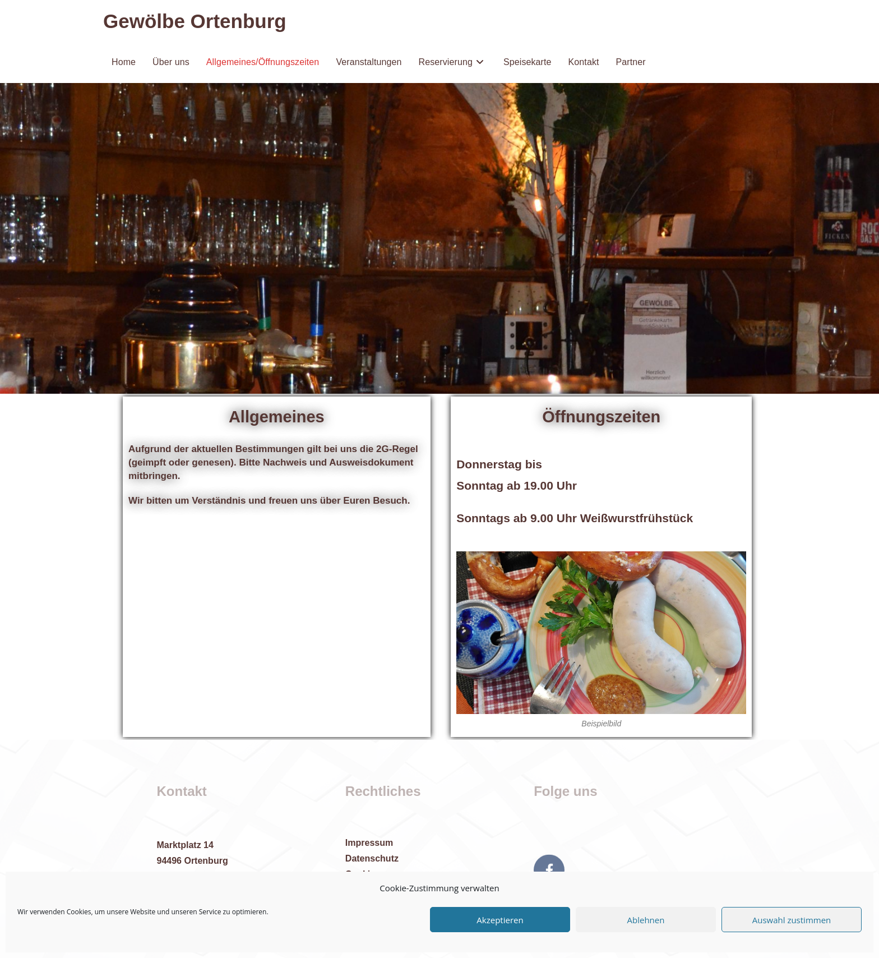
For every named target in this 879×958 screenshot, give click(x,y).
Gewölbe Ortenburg (194, 21)
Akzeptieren (499, 919)
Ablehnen (646, 919)
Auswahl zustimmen (791, 919)
